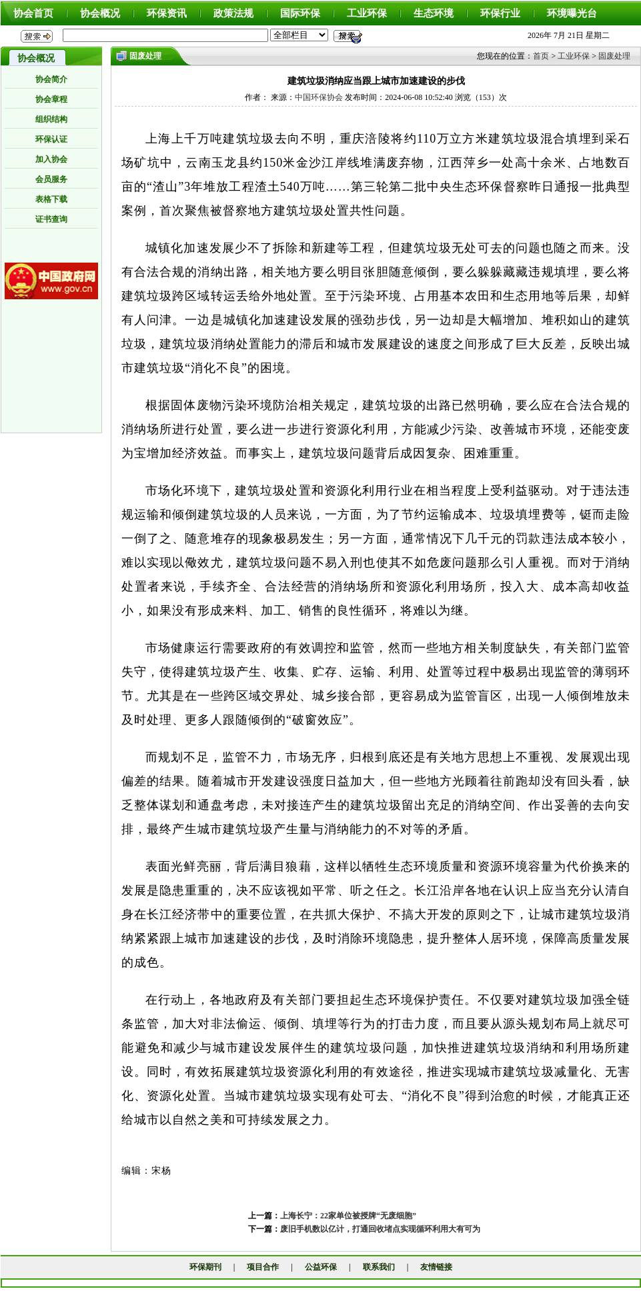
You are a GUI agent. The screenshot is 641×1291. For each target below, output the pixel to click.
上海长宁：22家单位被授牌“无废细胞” (348, 1215)
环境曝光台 (572, 13)
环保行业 (500, 13)
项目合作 (263, 1267)
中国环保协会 (319, 97)
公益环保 (321, 1267)
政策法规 (233, 13)
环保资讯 (167, 13)
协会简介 (51, 79)
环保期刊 (205, 1267)
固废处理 (614, 56)
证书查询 (51, 219)
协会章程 (51, 99)
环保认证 (51, 139)
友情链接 (436, 1267)
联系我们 (379, 1267)
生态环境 (434, 13)
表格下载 (51, 199)
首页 (541, 56)
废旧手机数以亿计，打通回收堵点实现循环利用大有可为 (380, 1229)
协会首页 (33, 13)
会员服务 (51, 179)
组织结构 (51, 119)
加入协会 (51, 159)
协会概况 (100, 13)
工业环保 (367, 13)
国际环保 (300, 13)
